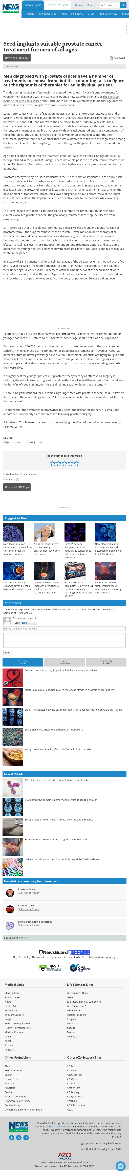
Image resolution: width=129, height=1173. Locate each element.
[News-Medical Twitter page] (19, 1137)
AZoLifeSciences (76, 1105)
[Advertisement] (64, 500)
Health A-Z (10, 1006)
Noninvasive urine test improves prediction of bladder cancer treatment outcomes (46, 587)
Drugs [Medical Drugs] (8, 1036)
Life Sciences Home (57, 5)
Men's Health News (26, 474)
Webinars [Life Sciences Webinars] (72, 1023)
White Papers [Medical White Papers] (12, 1010)
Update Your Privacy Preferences (101, 1143)
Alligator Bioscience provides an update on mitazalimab (56, 780)
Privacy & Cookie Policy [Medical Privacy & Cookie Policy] (17, 1100)
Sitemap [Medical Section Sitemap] (9, 1083)
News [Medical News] (8, 1001)
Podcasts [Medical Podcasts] (10, 1049)
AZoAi (70, 1109)
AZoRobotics (74, 1083)
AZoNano (72, 1070)
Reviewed (119, 57)
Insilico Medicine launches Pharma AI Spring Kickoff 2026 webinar (62, 859)
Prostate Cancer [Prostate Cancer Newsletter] (27, 889)
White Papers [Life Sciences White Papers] (74, 1010)
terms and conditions (59, 1126)
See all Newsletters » (16, 937)
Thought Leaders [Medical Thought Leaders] (14, 1014)
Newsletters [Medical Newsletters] (11, 1079)
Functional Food (14, 997)
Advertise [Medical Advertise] (10, 1087)
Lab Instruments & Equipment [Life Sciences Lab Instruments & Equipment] (84, 1001)
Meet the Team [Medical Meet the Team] (13, 1070)
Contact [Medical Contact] (9, 1092)
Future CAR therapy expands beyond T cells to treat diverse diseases (17, 586)
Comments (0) (11, 479)
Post (7, 652)
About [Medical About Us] (8, 1066)
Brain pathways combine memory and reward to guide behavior (61, 799)
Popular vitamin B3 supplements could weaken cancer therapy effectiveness (108, 587)
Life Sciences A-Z (76, 1006)
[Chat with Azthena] (121, 1166)
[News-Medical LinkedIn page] (26, 1137)
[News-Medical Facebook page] (11, 1137)
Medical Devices (14, 1032)
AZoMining (73, 1092)
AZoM (70, 1066)
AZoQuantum (74, 1096)
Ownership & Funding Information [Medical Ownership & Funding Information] (24, 1109)
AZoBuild (72, 1100)
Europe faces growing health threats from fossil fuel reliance (59, 819)
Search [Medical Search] (8, 1074)
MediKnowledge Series (17, 1023)
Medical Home (33, 5)
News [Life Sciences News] (70, 997)
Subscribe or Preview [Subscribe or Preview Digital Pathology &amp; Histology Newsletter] (29, 925)
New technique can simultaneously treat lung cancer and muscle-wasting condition (17, 549)
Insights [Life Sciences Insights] (71, 1019)
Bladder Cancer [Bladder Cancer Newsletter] (26, 905)
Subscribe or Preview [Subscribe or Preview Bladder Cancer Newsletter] (29, 908)
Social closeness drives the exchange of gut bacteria (54, 729)
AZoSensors (73, 1087)
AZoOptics (72, 1079)
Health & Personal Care (18, 1027)
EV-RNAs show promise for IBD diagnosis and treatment (56, 839)
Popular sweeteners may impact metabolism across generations (61, 670)
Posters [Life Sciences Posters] (71, 1032)
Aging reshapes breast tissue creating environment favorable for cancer (47, 549)
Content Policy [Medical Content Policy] (13, 1105)
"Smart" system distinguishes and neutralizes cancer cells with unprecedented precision (77, 550)
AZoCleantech (74, 1074)
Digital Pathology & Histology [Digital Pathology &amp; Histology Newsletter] (35, 921)
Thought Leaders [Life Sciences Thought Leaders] (76, 1014)
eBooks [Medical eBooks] (9, 1040)
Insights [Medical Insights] (9, 1019)
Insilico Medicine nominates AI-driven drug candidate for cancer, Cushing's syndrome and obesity (78, 589)
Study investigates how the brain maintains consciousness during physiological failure (73, 709)
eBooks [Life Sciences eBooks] (71, 1027)
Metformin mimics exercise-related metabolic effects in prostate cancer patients (70, 689)
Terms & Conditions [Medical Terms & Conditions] (16, 1096)
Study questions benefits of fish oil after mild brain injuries (58, 749)
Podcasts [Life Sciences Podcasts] (72, 1036)
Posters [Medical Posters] (9, 1045)
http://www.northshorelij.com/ (22, 442)
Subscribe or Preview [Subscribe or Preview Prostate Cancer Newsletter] (29, 892)
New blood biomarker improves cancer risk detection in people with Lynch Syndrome (108, 549)
